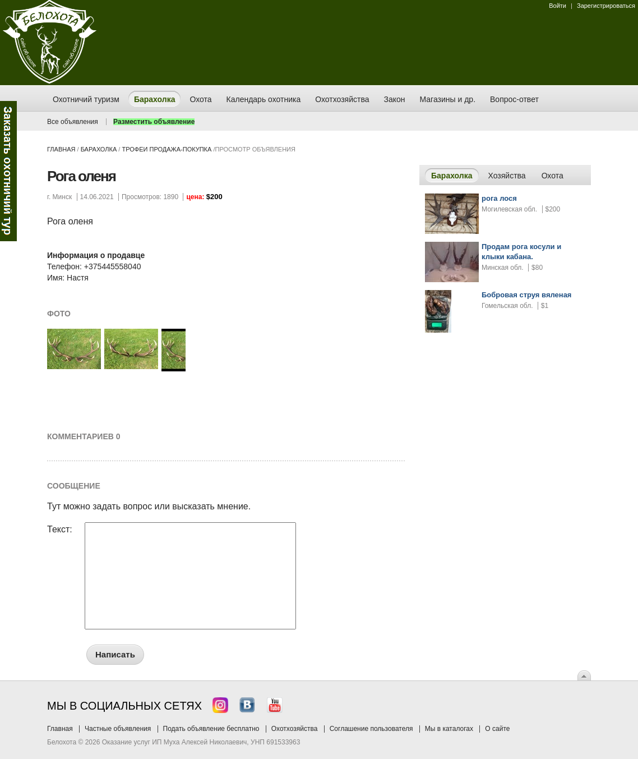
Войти (557, 5)
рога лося (499, 198)
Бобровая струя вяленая (526, 295)
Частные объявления (118, 729)
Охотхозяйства (294, 729)
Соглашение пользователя (371, 729)
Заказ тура (8, 171)
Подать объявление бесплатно (211, 729)
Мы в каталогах (449, 729)
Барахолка (99, 149)
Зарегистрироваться (606, 5)
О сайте (497, 729)
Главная (61, 149)
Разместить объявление (154, 122)
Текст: (59, 529)
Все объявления (72, 122)
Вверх (584, 675)
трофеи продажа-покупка (166, 149)
